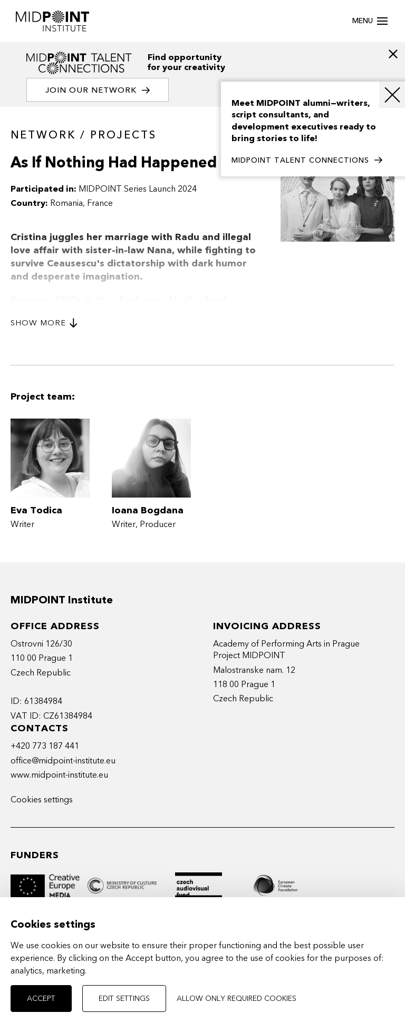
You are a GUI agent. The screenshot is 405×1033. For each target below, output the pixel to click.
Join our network (97, 90)
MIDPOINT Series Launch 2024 (138, 189)
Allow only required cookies (236, 999)
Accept (41, 999)
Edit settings (124, 999)
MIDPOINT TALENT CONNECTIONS (307, 160)
